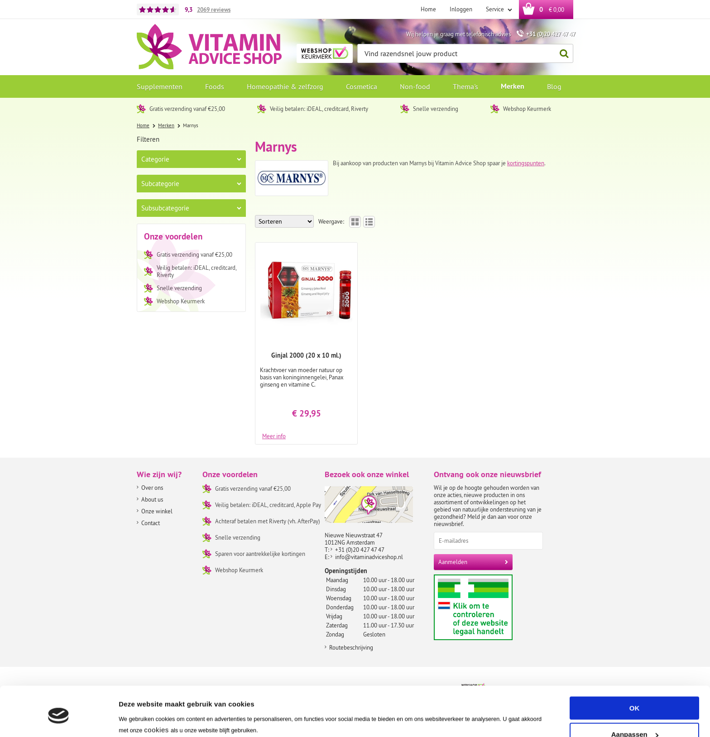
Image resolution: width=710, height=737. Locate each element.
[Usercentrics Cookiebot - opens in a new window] (58, 719)
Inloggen (461, 9)
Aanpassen (634, 698)
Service (495, 9)
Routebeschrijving (351, 647)
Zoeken (561, 53)
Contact (150, 522)
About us (152, 499)
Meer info (274, 435)
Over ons (152, 487)
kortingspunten (525, 163)
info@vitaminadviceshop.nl (369, 556)
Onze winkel (157, 511)
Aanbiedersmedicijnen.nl (490, 607)
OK (634, 672)
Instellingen (138, 719)
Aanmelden (452, 561)
